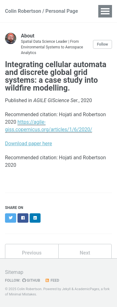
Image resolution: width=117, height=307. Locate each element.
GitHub (31, 280)
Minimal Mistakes (22, 294)
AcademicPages (87, 289)
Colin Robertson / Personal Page (41, 11)
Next (85, 253)
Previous (31, 253)
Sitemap (14, 272)
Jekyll (66, 289)
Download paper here (28, 143)
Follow (102, 44)
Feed (52, 280)
